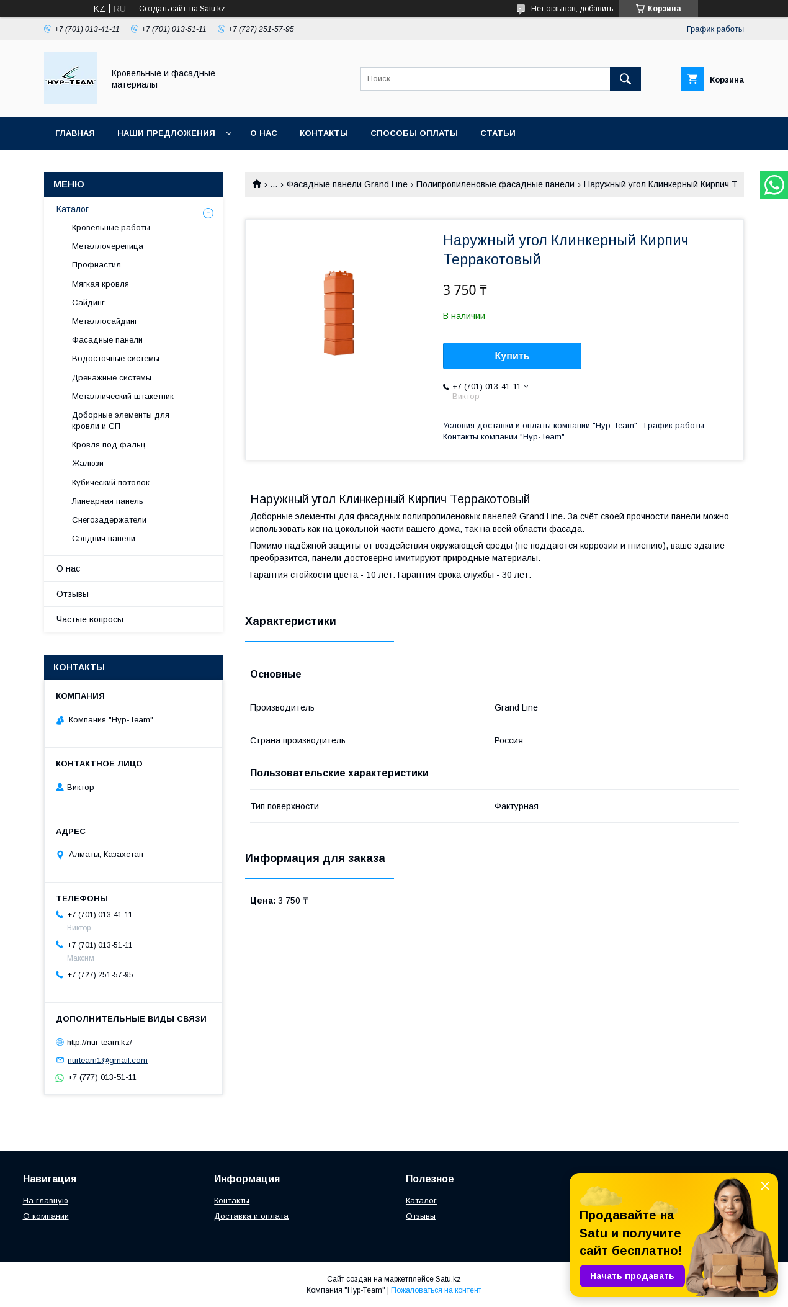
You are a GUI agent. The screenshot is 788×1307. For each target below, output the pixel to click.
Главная (75, 133)
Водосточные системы (115, 358)
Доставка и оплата (251, 1216)
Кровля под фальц (109, 444)
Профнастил (96, 264)
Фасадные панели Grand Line (347, 184)
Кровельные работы (111, 227)
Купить (512, 356)
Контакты (324, 133)
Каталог (72, 209)
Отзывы (72, 594)
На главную (45, 1200)
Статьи (498, 133)
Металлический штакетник (123, 396)
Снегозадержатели (109, 519)
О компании (46, 1216)
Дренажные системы (111, 377)
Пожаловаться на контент (436, 1290)
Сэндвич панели (103, 538)
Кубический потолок (111, 482)
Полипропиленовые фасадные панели (495, 184)
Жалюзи (88, 463)
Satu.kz (448, 1279)
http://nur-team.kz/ (99, 1042)
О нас (263, 133)
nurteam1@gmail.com (108, 1059)
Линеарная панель (107, 501)
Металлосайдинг (105, 321)
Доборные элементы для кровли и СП (120, 420)
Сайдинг (88, 302)
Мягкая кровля (100, 284)
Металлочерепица (107, 246)
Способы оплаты (414, 133)
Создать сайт (162, 8)
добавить (596, 8)
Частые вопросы (89, 619)
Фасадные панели (107, 339)
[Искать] (625, 79)
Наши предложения (166, 133)
